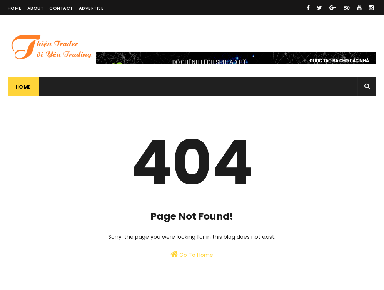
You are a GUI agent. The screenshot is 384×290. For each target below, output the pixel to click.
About (35, 8)
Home (15, 8)
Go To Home (191, 254)
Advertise (91, 8)
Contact (61, 8)
